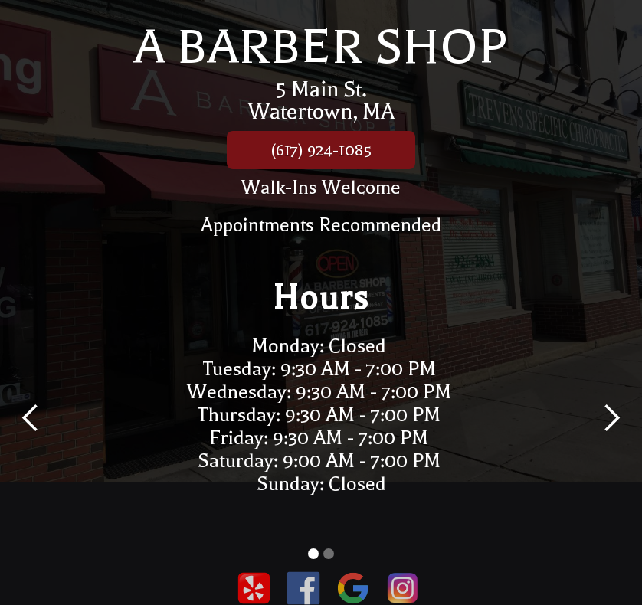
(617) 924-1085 (321, 150)
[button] (30, 418)
